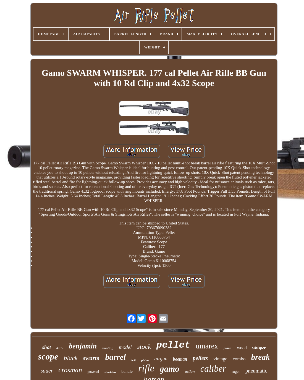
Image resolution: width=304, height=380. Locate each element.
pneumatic (256, 371)
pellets (200, 358)
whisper (259, 348)
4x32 (59, 348)
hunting (107, 348)
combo (239, 358)
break (260, 357)
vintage (220, 358)
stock (144, 346)
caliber (213, 369)
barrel (115, 356)
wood (242, 347)
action (190, 371)
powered (93, 372)
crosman (70, 370)
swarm (91, 358)
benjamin (83, 346)
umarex (207, 346)
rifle (146, 368)
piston (145, 360)
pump (227, 348)
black (71, 358)
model (125, 347)
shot (46, 347)
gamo (169, 369)
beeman (180, 359)
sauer (47, 371)
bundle (127, 371)
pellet (173, 345)
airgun (160, 358)
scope (48, 356)
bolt (133, 360)
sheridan (110, 372)
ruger (236, 371)
